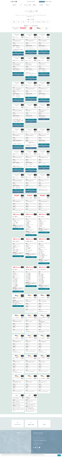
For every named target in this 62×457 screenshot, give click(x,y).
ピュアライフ (14, 299)
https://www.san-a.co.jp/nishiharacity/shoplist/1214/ (17, 351)
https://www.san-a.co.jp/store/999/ (30, 371)
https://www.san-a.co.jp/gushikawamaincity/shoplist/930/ (31, 331)
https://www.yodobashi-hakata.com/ (43, 210)
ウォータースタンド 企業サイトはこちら (40, 440)
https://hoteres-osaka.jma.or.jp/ (30, 411)
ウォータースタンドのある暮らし (21, 442)
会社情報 (46, 1)
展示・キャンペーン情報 (20, 438)
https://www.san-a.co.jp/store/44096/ (43, 391)
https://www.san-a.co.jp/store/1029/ (43, 371)
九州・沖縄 (43, 21)
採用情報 (50, 1)
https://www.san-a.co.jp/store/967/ (17, 391)
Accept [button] (59, 455)
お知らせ (18, 451)
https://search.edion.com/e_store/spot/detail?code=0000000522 (44, 331)
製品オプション (19, 443)
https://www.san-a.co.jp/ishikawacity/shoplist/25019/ (43, 311)
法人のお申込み (41, 1)
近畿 (33, 21)
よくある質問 (19, 441)
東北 (18, 21)
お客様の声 (18, 439)
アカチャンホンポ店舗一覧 (18, 228)
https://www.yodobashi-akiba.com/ (17, 210)
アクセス (18, 54)
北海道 (14, 21)
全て (47, 21)
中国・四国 (38, 21)
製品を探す (18, 435)
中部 (28, 21)
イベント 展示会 (46, 28)
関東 (23, 21)
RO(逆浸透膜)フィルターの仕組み (21, 446)
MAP (22, 60)
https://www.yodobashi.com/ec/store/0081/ (31, 210)
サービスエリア (19, 449)
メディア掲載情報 (19, 450)
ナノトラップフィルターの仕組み (21, 445)
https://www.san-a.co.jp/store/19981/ (30, 351)
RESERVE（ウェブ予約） (18, 52)
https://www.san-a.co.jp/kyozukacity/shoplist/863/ (43, 351)
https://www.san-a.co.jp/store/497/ (30, 391)
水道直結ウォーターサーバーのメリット (22, 447)
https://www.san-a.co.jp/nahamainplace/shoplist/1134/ (17, 372)
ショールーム (19, 437)
